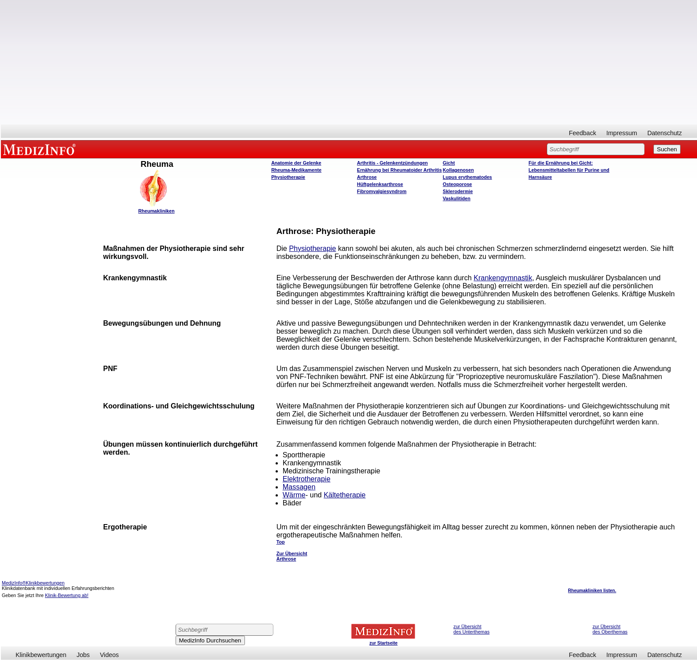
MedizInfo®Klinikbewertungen (33, 582)
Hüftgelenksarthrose (380, 184)
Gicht (449, 163)
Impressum (621, 133)
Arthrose (367, 177)
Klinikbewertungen (41, 654)
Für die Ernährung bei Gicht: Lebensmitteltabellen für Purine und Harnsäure (569, 170)
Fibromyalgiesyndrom (381, 191)
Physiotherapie (288, 177)
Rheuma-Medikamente (296, 170)
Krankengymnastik (503, 278)
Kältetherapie (344, 495)
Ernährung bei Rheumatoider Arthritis (399, 170)
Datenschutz (664, 133)
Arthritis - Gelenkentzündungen (392, 163)
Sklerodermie (458, 191)
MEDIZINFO (41, 149)
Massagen (299, 487)
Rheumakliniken (156, 211)
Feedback (582, 133)
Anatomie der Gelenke (296, 163)
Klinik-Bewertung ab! (66, 595)
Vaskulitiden (456, 198)
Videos (109, 654)
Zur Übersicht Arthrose (291, 556)
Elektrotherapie (307, 479)
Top (280, 542)
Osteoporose (457, 184)
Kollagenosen (458, 170)
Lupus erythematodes (467, 177)
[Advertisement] (349, 62)
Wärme (294, 495)
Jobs (83, 654)
